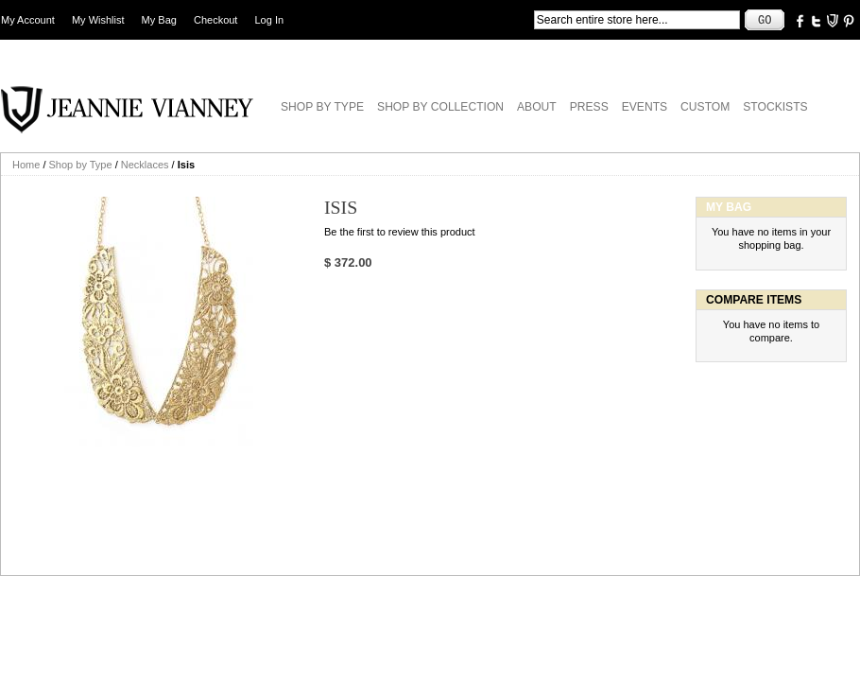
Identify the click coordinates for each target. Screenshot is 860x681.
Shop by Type (80, 164)
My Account (28, 20)
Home (26, 164)
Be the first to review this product (399, 231)
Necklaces (145, 164)
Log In (269, 20)
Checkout (215, 20)
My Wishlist (98, 20)
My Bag (159, 20)
